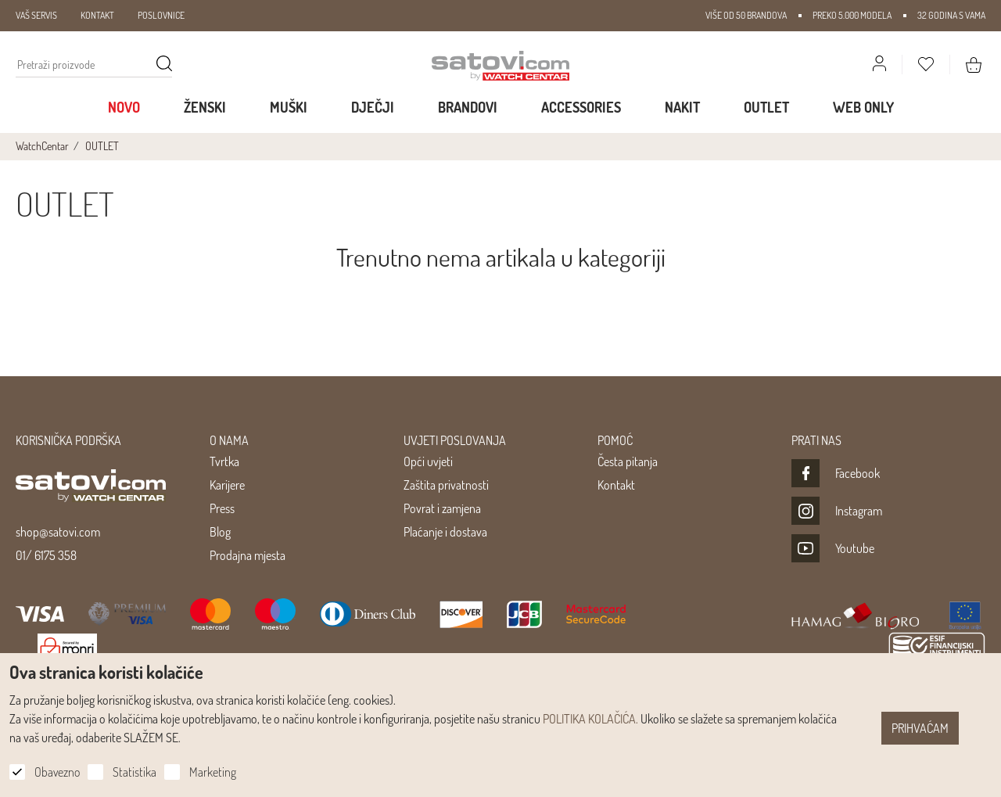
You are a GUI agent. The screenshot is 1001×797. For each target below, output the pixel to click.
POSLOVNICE (161, 15)
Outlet (766, 107)
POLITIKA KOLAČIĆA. (590, 719)
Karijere (227, 485)
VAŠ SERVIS (36, 15)
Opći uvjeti (428, 461)
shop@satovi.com (58, 532)
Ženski (205, 107)
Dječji (372, 107)
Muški (288, 107)
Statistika (134, 772)
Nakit (682, 107)
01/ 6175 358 (46, 555)
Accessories (581, 107)
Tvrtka (224, 461)
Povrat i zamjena (442, 508)
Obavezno (57, 772)
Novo (124, 107)
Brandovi (467, 107)
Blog (220, 532)
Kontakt (616, 485)
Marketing (212, 772)
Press (222, 508)
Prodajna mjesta (247, 555)
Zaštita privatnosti (446, 485)
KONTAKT (97, 15)
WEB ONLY (863, 107)
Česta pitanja (627, 461)
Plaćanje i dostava (445, 532)
